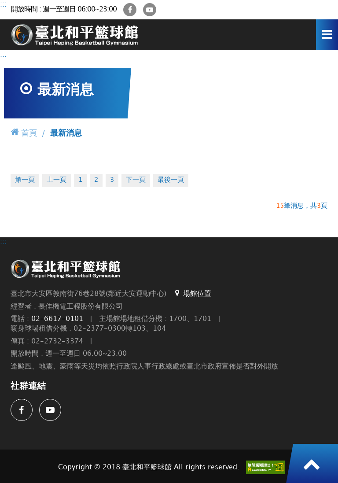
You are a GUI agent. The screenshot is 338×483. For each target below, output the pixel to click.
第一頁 (25, 180)
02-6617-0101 (57, 319)
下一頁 (136, 180)
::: (3, 4)
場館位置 (192, 293)
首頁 (24, 132)
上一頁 (56, 180)
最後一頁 (171, 180)
